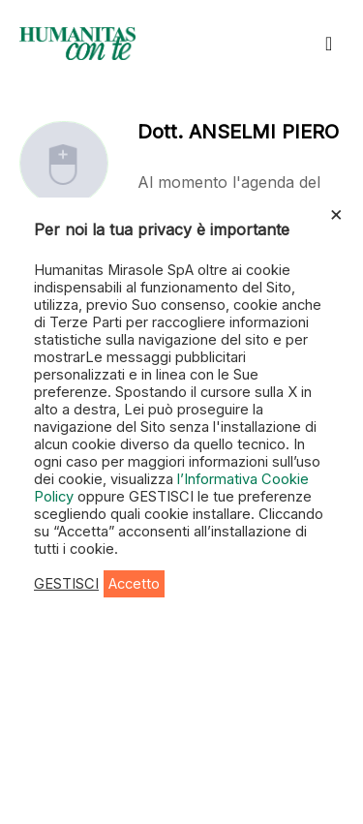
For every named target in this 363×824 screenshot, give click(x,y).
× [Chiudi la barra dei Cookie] (336, 213)
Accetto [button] (134, 584)
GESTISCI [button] (66, 584)
